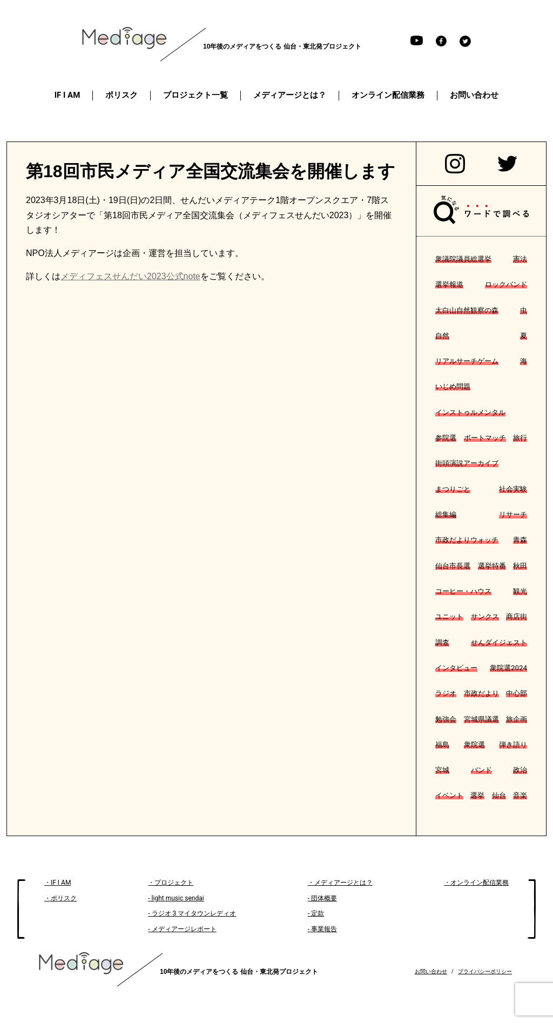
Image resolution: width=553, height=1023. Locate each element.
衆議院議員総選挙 (463, 259)
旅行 (520, 438)
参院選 (445, 438)
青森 (520, 540)
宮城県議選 (481, 719)
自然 (442, 336)
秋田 (520, 566)
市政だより (481, 693)
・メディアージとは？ (340, 882)
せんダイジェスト (499, 642)
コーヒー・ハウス (463, 591)
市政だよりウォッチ (466, 540)
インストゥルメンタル (470, 412)
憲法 (520, 259)
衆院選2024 (508, 668)
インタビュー (456, 668)
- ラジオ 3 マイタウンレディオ (192, 913)
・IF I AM (57, 882)
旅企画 (516, 719)
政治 (520, 770)
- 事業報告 (322, 929)
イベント (449, 795)
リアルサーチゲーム (466, 361)
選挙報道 (449, 284)
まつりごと (452, 489)
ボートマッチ (485, 438)
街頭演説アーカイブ (466, 463)
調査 (442, 642)
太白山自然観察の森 (466, 310)
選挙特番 (492, 566)
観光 (520, 591)
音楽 (520, 795)
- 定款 (316, 913)
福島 (442, 745)
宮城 (442, 770)
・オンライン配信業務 (476, 882)
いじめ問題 (452, 386)
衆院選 (474, 745)
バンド (481, 770)
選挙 (477, 795)
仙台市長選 (452, 566)
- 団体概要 (322, 898)
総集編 (445, 514)
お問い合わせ (431, 971)
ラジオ (445, 693)
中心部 (516, 693)
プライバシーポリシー (485, 971)
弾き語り (513, 745)
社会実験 (513, 489)
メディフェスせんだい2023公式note (130, 276)
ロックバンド (506, 284)
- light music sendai (176, 898)
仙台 (499, 795)
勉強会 (445, 719)
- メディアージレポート (182, 929)
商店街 (516, 617)
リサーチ (513, 514)
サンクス (485, 617)
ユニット (449, 617)
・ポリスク (60, 898)
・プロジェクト (170, 882)
